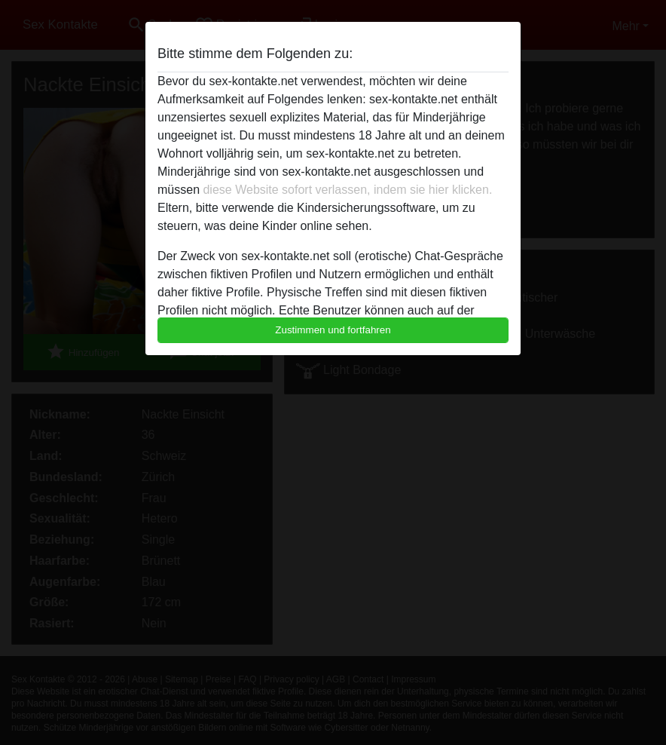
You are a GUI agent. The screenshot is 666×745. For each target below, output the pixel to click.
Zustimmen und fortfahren (333, 330)
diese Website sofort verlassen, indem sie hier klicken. (347, 189)
